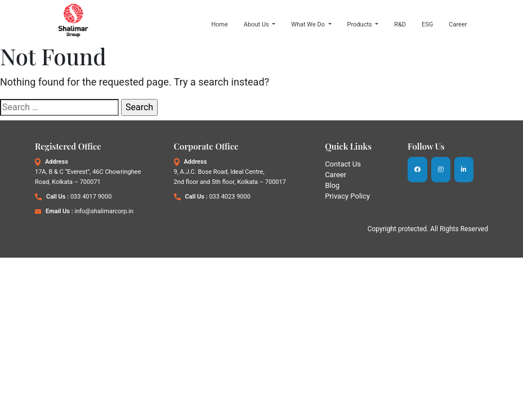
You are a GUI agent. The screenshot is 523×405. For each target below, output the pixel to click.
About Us (257, 24)
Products (360, 24)
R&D (400, 24)
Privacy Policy (347, 196)
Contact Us (343, 164)
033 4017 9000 (90, 196)
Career (458, 24)
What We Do (309, 24)
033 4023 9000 (229, 196)
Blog (332, 185)
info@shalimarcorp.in (103, 211)
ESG (427, 24)
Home (219, 24)
